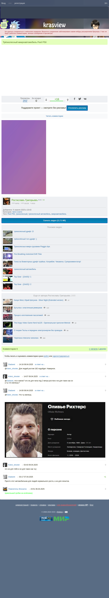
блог (92, 580)
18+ (106, 3)
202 (25, 176)
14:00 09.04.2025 (26, 466)
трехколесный (21, 289)
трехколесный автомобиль (39, 289)
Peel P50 (11, 289)
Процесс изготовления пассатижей (28, 391)
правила (33, 580)
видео (17, 278)
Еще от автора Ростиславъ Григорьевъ (54, 371)
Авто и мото (17, 287)
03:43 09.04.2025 (31, 540)
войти (46, 432)
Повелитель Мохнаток (17, 564)
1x (86, 169)
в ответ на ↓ (40, 440)
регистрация (20, 3)
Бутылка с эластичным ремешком (28, 383)
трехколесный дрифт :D (24, 307)
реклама (51, 580)
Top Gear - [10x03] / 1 (22, 352)
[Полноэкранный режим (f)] (105, 168)
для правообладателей (66, 580)
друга (33, 278)
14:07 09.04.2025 (31, 452)
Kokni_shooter (12, 444)
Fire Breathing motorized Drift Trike (28, 330)
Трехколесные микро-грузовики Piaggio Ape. (32, 322)
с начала (93, 424)
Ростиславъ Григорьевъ (25, 275)
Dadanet (11, 440)
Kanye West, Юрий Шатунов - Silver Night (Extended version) (38, 376)
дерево (102, 424)
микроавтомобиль (58, 289)
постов (26, 278)
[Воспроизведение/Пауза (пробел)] (4, 168)
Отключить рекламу (77, 183)
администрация (22, 580)
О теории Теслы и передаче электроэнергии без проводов (38, 406)
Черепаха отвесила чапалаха (26, 413)
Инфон (60, 587)
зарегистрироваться (61, 432)
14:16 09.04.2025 (26, 440)
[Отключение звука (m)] (91, 168)
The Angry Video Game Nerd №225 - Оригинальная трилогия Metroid (42, 398)
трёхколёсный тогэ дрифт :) (25, 315)
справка (42, 580)
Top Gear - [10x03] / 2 (22, 360)
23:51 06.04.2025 (37, 564)
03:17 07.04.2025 (26, 552)
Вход (3, 3)
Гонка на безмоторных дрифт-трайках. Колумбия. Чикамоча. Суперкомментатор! (47, 337)
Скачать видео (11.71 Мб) (54, 296)
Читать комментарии (54, 192)
